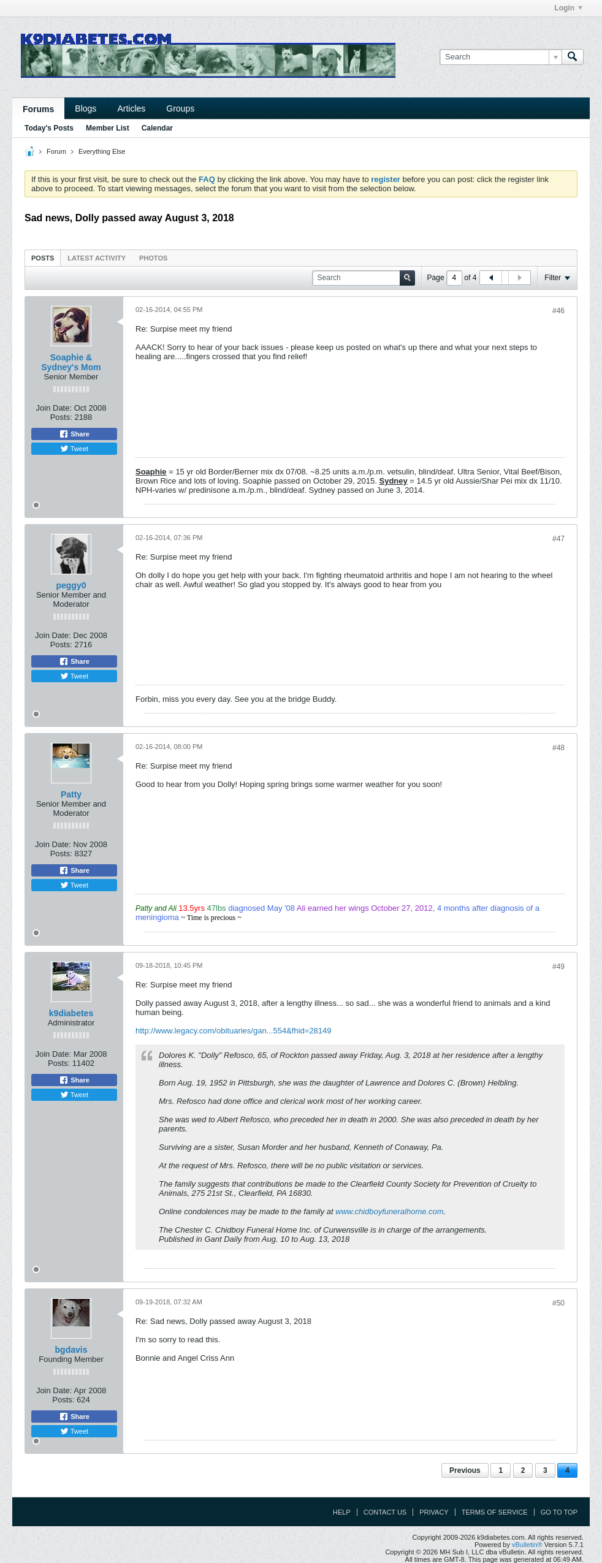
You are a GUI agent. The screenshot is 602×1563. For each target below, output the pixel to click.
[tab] (43, 257)
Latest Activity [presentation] (96, 258)
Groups (180, 108)
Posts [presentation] (42, 258)
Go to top (559, 1512)
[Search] (501, 57)
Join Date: (54, 408)
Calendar (157, 128)
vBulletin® (527, 1544)
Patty (71, 794)
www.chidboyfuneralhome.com (389, 1211)
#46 (558, 310)
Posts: (61, 417)
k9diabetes (71, 1013)
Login (568, 8)
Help (342, 1512)
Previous (465, 1470)
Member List (107, 128)
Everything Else (101, 151)
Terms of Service (495, 1512)
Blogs (85, 108)
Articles (131, 108)
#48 (558, 747)
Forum (56, 151)
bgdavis (71, 1350)
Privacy (433, 1512)
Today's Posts (49, 128)
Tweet (74, 448)
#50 (558, 1303)
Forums (38, 109)
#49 (558, 966)
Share (74, 434)
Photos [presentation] (153, 258)
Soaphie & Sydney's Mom (71, 362)
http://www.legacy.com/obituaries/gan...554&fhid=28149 (233, 1030)
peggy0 (71, 585)
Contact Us (385, 1512)
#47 (558, 538)
